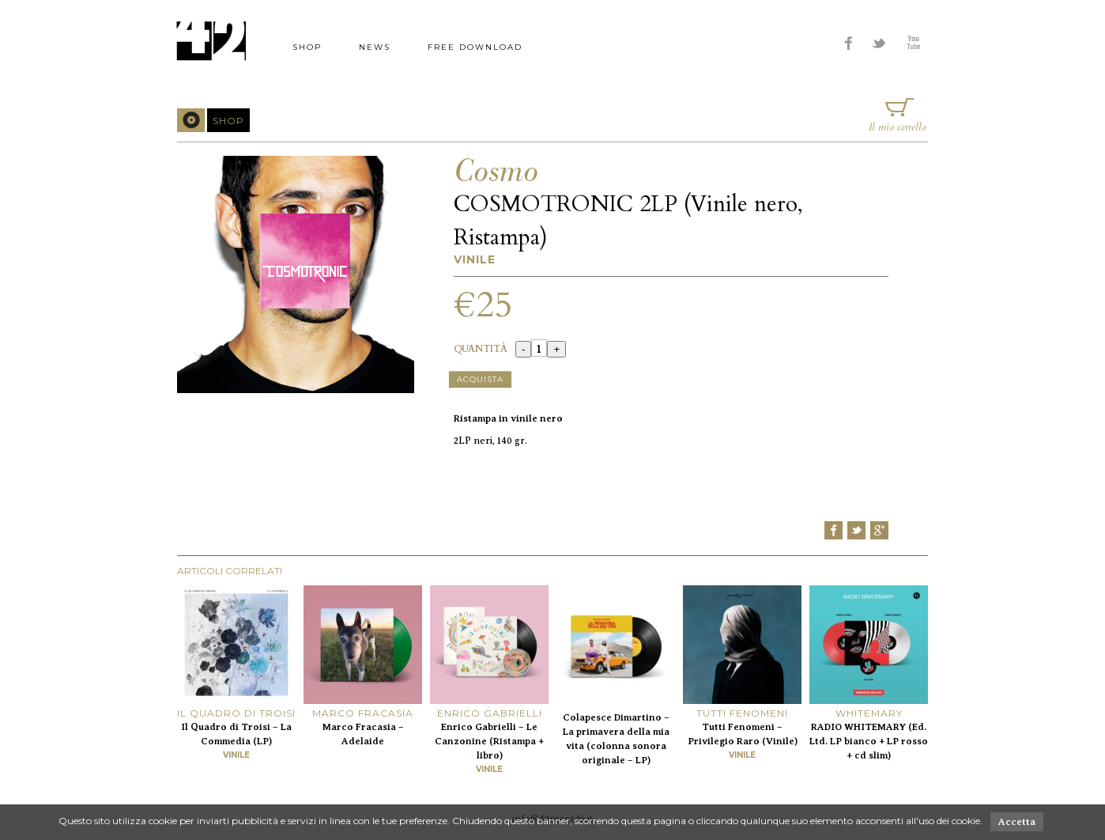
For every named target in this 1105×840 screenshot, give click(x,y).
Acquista (480, 379)
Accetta (1016, 821)
